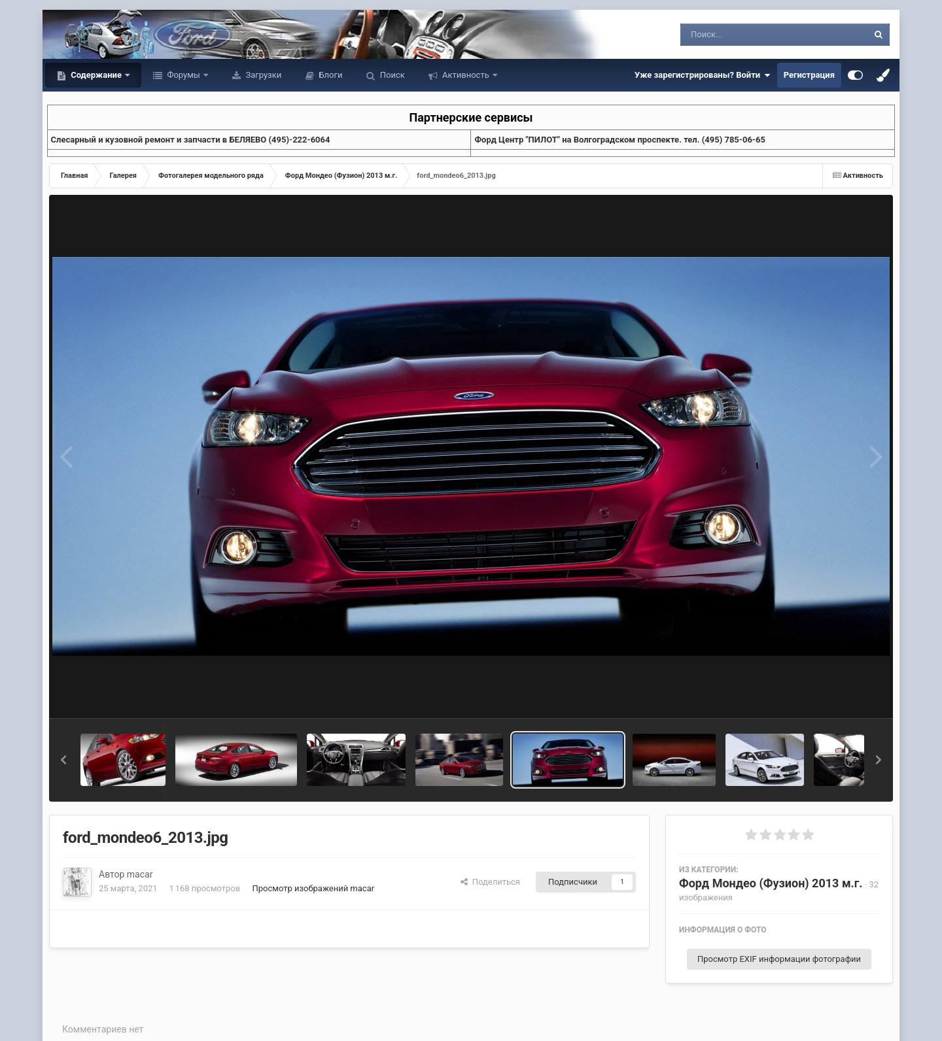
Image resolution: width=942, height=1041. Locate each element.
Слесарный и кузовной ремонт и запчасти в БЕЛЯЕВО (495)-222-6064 (190, 140)
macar (140, 874)
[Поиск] (750, 35)
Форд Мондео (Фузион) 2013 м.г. (771, 883)
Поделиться (490, 882)
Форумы (183, 75)
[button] (63, 759)
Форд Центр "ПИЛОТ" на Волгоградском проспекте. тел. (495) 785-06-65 (619, 140)
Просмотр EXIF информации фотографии (779, 959)
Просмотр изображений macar (313, 888)
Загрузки (262, 75)
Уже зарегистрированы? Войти (703, 75)
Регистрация (809, 75)
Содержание (96, 75)
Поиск (391, 75)
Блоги (329, 75)
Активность (465, 75)
